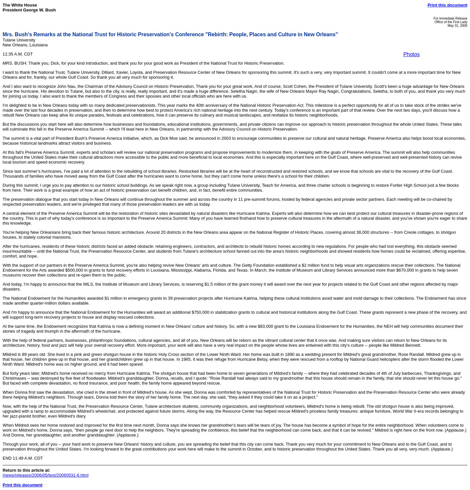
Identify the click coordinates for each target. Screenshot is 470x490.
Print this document (447, 5)
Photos (411, 54)
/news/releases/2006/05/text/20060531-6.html (45, 475)
